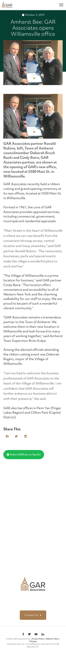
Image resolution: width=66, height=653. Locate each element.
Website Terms (52, 639)
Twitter (29, 634)
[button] (7, 436)
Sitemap (33, 641)
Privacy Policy (38, 639)
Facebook (23, 634)
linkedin (42, 634)
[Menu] (61, 4)
